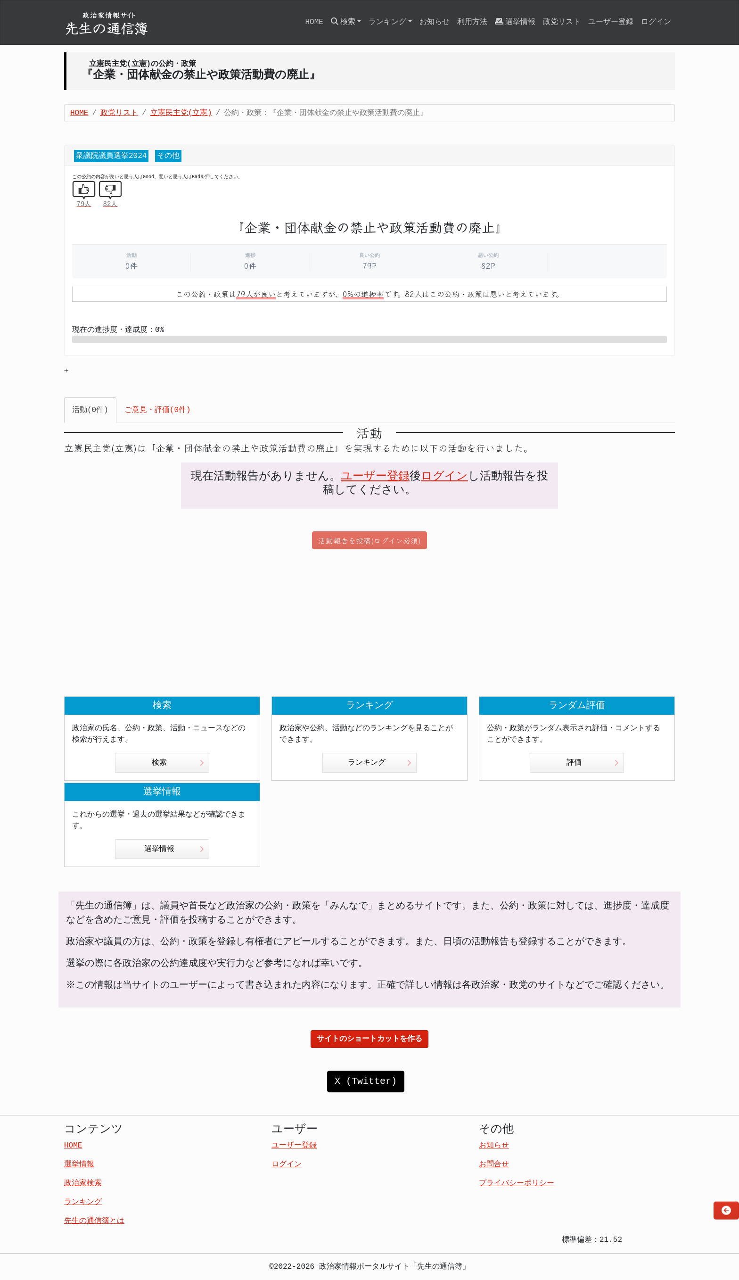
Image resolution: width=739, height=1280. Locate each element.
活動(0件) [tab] (90, 410)
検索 (178, 763)
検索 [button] (343, 21)
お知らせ (434, 22)
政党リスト (562, 22)
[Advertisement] (369, 623)
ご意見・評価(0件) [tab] (157, 410)
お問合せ (494, 1164)
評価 (593, 763)
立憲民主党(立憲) (181, 113)
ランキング (379, 763)
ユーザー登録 (610, 22)
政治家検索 (83, 1183)
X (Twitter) (366, 1081)
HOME (314, 22)
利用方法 (472, 22)
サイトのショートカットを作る (369, 1039)
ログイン (656, 22)
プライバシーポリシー (516, 1183)
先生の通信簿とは (94, 1221)
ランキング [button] (387, 22)
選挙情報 (515, 21)
